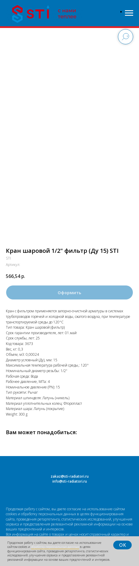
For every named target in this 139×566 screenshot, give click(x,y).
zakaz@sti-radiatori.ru (70, 476)
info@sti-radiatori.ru (69, 481)
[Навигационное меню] (129, 13)
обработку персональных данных (55, 547)
